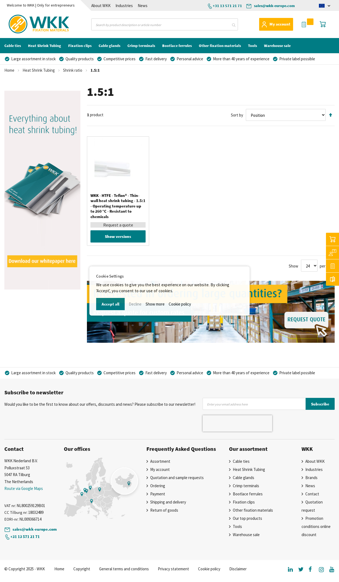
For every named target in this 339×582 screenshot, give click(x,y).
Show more (155, 304)
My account (279, 24)
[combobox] (164, 24)
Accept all (110, 304)
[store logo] (28, 24)
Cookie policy (180, 304)
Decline (135, 304)
